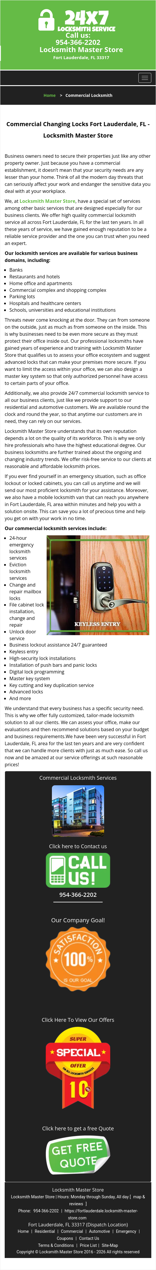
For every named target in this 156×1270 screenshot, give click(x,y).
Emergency (126, 1231)
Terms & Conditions (56, 1245)
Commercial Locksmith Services (78, 777)
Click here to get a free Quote (78, 1128)
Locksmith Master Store (47, 201)
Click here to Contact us (78, 846)
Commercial (72, 1231)
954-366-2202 (78, 42)
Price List (88, 1245)
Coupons (65, 1238)
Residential (45, 1231)
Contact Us (89, 1238)
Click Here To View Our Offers (78, 1019)
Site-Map (110, 1245)
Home (49, 95)
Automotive (99, 1231)
